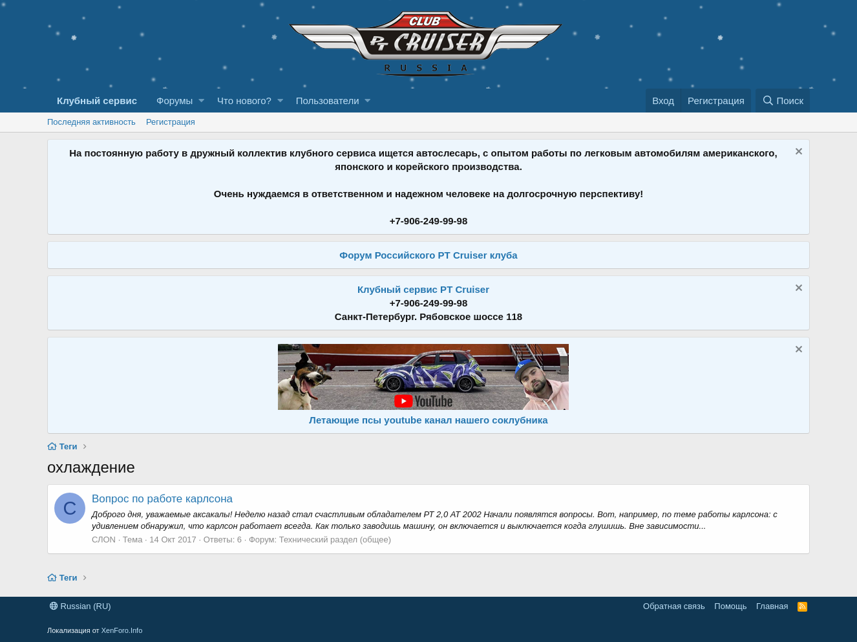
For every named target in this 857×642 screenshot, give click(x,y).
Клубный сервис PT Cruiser (423, 289)
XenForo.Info (122, 630)
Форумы (174, 100)
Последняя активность (91, 122)
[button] (201, 100)
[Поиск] (783, 100)
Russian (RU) (80, 606)
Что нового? (244, 100)
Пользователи (327, 100)
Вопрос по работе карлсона (162, 499)
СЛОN (104, 539)
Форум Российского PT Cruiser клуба (428, 255)
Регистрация (170, 122)
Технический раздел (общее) (335, 539)
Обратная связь (674, 606)
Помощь (730, 606)
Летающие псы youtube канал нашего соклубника (428, 419)
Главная (772, 606)
